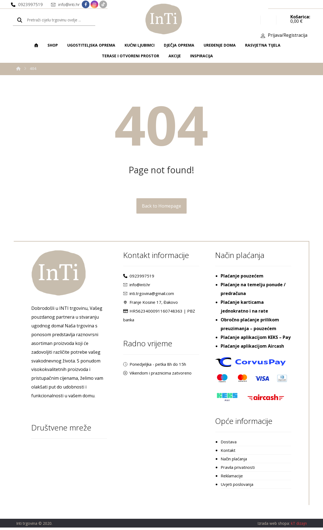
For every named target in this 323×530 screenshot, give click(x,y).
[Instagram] (94, 4)
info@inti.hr (136, 285)
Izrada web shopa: (273, 526)
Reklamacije (232, 478)
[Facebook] (85, 4)
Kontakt (228, 451)
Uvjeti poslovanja (237, 486)
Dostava (229, 443)
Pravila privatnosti (238, 469)
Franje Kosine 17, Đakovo (150, 303)
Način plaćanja (234, 460)
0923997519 (138, 277)
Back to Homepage (161, 207)
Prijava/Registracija (287, 36)
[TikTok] (103, 4)
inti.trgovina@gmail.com (148, 294)
